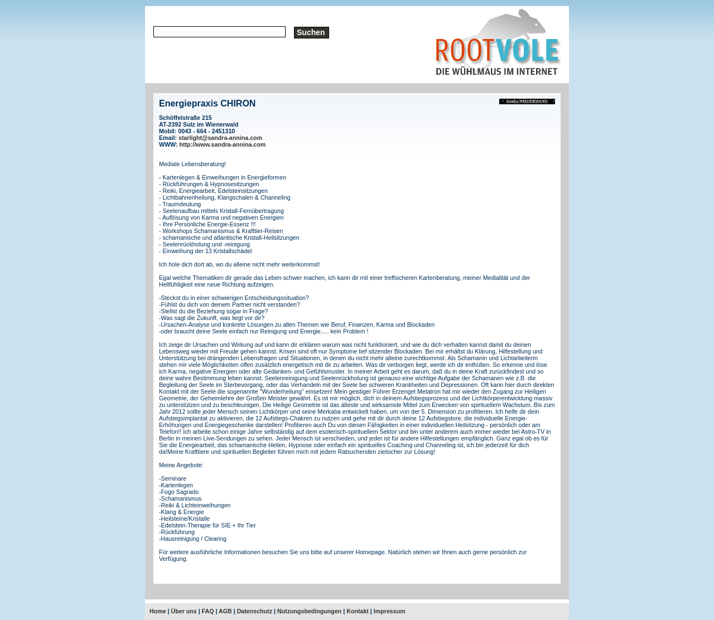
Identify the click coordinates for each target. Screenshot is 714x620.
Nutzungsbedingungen (309, 611)
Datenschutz (254, 611)
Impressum (390, 611)
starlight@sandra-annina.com (220, 137)
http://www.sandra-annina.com (223, 144)
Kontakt (357, 611)
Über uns (184, 611)
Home (157, 611)
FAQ (208, 611)
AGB (225, 611)
